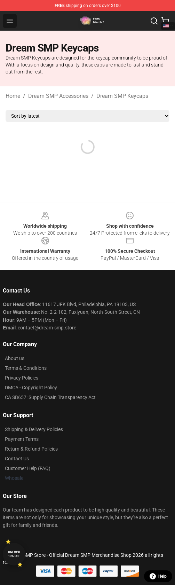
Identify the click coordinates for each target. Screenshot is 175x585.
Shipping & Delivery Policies (34, 429)
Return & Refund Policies (31, 449)
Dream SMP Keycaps (122, 96)
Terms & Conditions (26, 368)
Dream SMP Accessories (58, 96)
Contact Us (17, 458)
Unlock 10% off (14, 554)
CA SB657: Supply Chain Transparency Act (50, 397)
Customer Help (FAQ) (27, 468)
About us (14, 358)
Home (13, 96)
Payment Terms (22, 439)
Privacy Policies (21, 378)
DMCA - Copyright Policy (31, 387)
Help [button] (158, 576)
